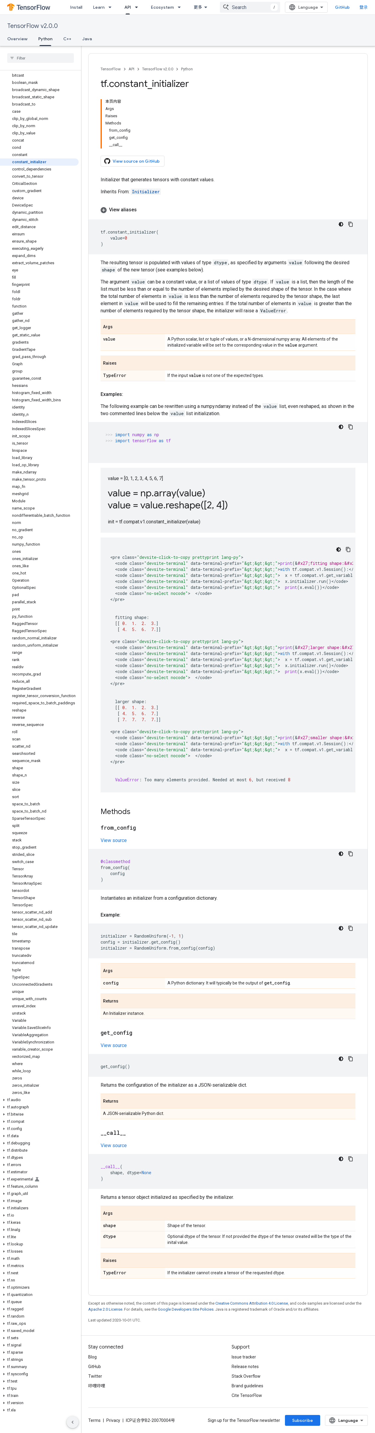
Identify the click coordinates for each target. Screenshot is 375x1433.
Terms (94, 1420)
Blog (92, 1357)
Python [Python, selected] (45, 38)
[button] (39, 1100)
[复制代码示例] (350, 224)
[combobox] (250, 7)
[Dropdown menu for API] (138, 7)
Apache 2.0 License (105, 1309)
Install (76, 7)
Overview (17, 38)
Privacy (113, 1420)
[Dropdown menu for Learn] (112, 7)
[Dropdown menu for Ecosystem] (181, 7)
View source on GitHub (132, 161)
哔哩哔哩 (96, 1385)
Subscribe (302, 1420)
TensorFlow (111, 69)
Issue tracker (244, 1357)
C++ (67, 38)
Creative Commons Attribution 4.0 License (251, 1303)
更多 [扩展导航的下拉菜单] (198, 7)
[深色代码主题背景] (341, 224)
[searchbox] (40, 58)
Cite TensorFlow (247, 1395)
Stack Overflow (246, 1376)
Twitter (95, 1376)
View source (114, 840)
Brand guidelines (247, 1385)
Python (187, 69)
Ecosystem (162, 7)
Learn (99, 7)
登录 (363, 7)
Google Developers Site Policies (186, 1309)
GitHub (342, 7)
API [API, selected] (127, 7)
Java (87, 38)
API (131, 69)
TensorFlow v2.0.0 (32, 26)
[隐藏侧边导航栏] (73, 1422)
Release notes (245, 1366)
